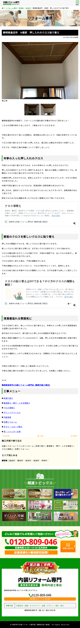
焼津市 (28, 460)
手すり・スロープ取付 (13, 426)
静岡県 (4, 460)
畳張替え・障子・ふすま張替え (17, 403)
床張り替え (40, 446)
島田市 (12, 460)
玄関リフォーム (10, 422)
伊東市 (44, 460)
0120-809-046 (40, 595)
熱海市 (36, 460)
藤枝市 (20, 460)
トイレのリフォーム (25, 446)
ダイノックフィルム (12, 412)
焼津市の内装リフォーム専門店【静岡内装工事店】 (31, 624)
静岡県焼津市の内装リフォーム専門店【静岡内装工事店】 (26, 385)
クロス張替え (9, 407)
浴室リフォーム (8, 446)
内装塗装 (7, 417)
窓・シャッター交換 (12, 431)
